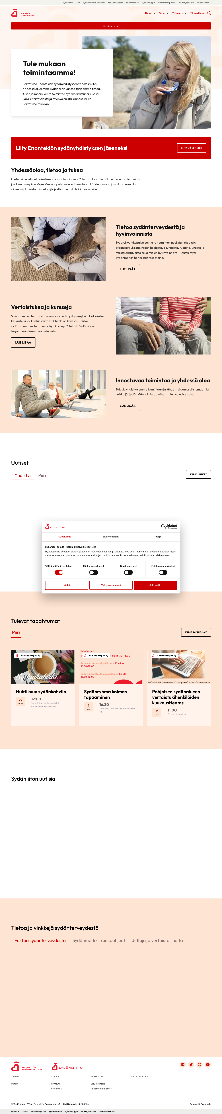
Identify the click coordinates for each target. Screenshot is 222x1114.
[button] (209, 13)
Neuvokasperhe (115, 2)
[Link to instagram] (199, 1065)
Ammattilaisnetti (107, 1111)
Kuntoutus (56, 1083)
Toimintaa (177, 13)
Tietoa (148, 13)
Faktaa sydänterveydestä (40, 940)
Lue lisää (128, 269)
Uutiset (14, 1083)
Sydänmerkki (132, 2)
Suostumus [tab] (64, 536)
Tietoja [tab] (157, 536)
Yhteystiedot (197, 13)
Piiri (42, 475)
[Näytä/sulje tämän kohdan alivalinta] (154, 13)
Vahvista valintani (111, 585)
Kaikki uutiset (198, 474)
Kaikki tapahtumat (196, 632)
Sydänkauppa (148, 2)
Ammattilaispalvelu (167, 2)
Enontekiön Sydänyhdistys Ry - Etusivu (35, 13)
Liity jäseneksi (191, 147)
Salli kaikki (155, 585)
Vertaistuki (56, 1088)
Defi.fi (25, 1111)
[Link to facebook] (183, 1065)
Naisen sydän (203, 2)
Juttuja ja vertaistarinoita (157, 940)
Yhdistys (22, 475)
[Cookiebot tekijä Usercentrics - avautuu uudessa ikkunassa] (163, 526)
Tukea (162, 13)
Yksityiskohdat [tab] (111, 536)
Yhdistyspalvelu (186, 2)
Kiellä (67, 585)
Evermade (206, 1104)
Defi (78, 2)
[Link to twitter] (191, 1065)
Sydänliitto (68, 2)
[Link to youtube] (208, 1065)
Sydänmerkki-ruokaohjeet (98, 940)
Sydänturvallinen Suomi (94, 2)
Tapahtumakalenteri (101, 1088)
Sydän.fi (15, 1111)
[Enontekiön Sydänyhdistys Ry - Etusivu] (26, 1065)
